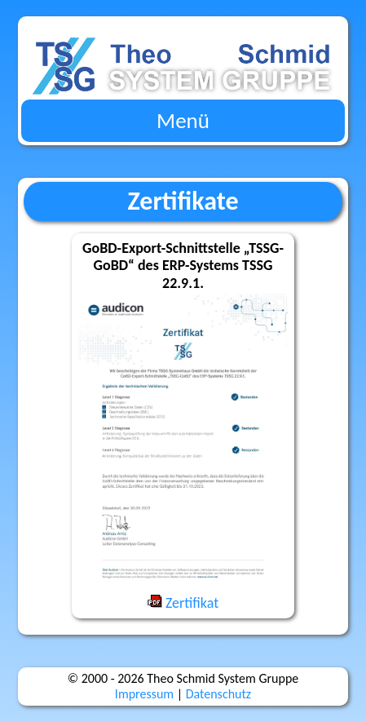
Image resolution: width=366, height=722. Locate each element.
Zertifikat (183, 603)
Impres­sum (144, 694)
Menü (183, 120)
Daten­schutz (218, 694)
